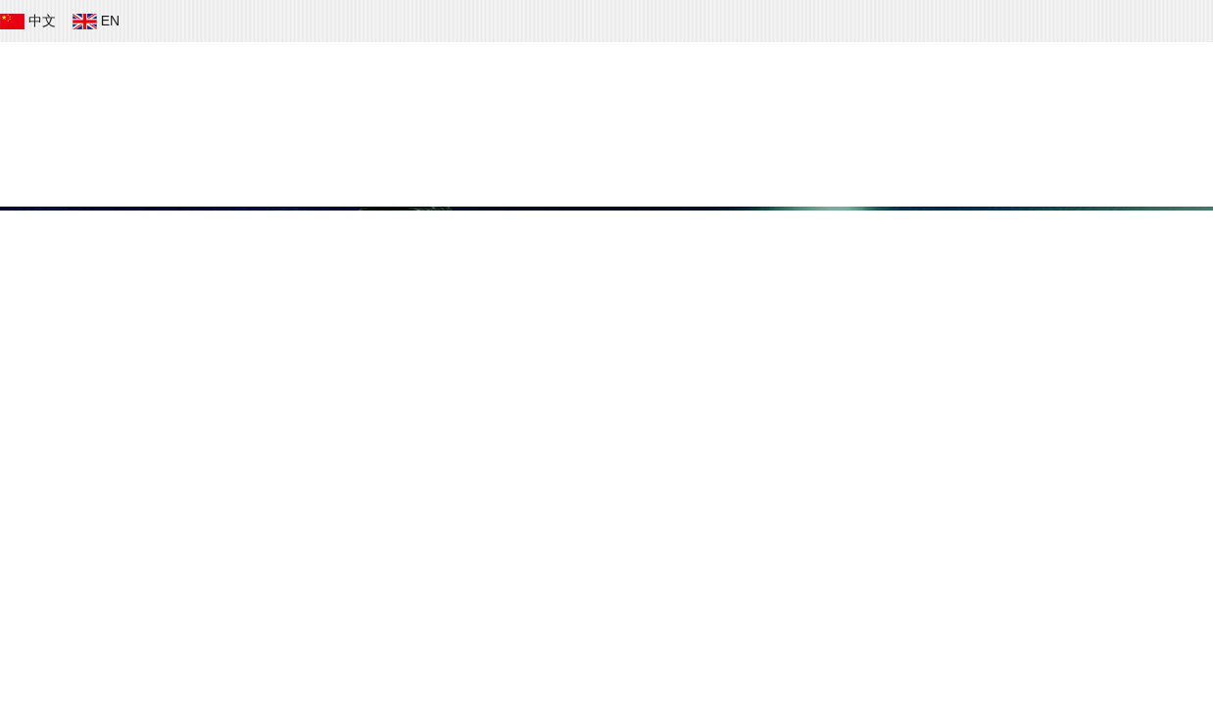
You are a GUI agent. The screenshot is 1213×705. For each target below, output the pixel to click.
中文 (30, 20)
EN (98, 20)
